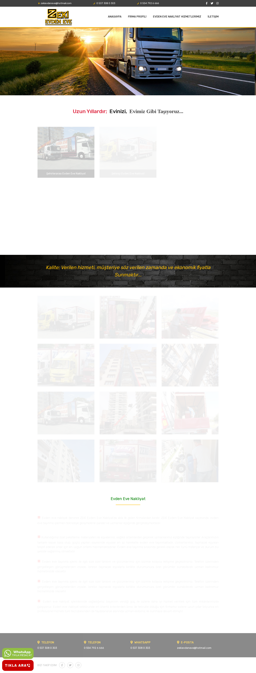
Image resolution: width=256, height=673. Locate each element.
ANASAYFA (114, 16)
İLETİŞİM (213, 16)
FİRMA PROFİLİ (137, 16)
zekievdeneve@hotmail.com (54, 3)
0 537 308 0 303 (104, 3)
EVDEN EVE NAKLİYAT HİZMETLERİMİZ (177, 16)
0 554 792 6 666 (147, 3)
